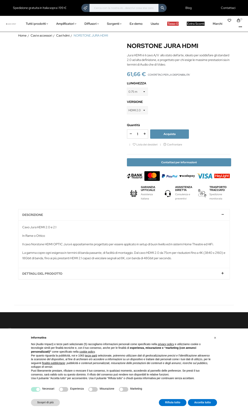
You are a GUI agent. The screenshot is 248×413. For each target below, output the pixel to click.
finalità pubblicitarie (53, 363)
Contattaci (228, 8)
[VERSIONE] (137, 110)
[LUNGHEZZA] (137, 92)
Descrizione (32, 215)
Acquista (170, 134)
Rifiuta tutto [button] (172, 402)
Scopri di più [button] (45, 402)
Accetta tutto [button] (202, 402)
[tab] (124, 215)
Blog (188, 8)
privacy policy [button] (166, 344)
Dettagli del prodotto (42, 273)
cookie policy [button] (87, 351)
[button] (215, 338)
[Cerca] (124, 8)
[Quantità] (137, 134)
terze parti (91, 355)
